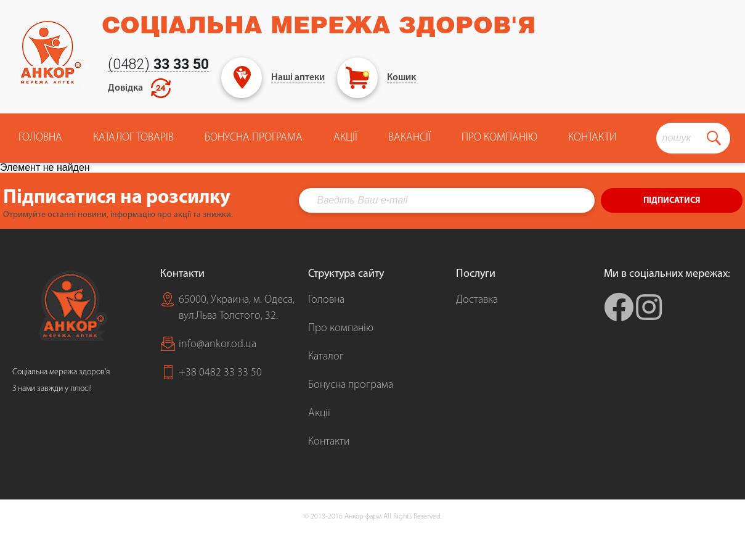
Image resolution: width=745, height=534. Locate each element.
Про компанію (340, 328)
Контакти (592, 138)
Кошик (401, 78)
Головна (40, 138)
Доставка (477, 300)
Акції (345, 138)
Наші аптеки (298, 78)
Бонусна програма (254, 138)
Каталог (326, 357)
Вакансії (409, 138)
